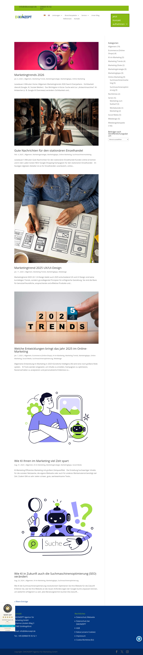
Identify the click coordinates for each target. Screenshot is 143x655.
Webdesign (63, 272)
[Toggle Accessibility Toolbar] (139, 638)
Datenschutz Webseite (85, 617)
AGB (78, 628)
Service (84, 15)
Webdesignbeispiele (116, 123)
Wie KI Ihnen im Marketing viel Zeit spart (41, 461)
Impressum (81, 636)
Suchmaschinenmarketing (82, 154)
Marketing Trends (38, 79)
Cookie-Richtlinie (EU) (85, 640)
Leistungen (56, 15)
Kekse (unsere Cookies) (85, 632)
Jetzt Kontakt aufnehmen (119, 20)
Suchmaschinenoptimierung (42, 358)
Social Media (27, 358)
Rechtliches (113, 94)
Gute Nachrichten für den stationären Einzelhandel (48, 150)
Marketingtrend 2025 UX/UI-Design (38, 268)
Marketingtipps (66, 79)
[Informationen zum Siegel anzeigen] (7, 629)
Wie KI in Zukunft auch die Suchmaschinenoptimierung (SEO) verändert (55, 575)
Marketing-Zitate (115, 65)
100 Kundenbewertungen (8, 626)
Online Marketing (78, 79)
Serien (110, 98)
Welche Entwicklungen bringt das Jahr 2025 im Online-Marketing (50, 350)
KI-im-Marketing (58, 355)
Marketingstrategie (53, 79)
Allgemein (28, 79)
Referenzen (67, 19)
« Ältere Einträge (21, 601)
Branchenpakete (71, 15)
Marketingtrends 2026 (29, 75)
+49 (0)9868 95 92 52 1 (27, 636)
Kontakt (77, 19)
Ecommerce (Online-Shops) (42, 355)
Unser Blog (95, 15)
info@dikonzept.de (27, 631)
